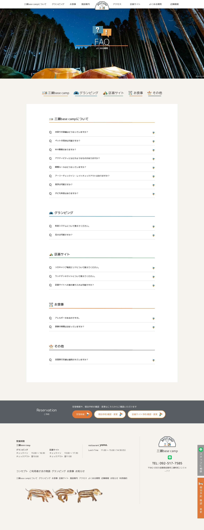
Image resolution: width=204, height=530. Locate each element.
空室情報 (80, 414)
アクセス (83, 478)
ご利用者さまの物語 (39, 471)
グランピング (88, 93)
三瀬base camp (58, 93)
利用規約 (123, 478)
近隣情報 (105, 478)
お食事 (138, 93)
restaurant (98, 445)
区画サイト (116, 93)
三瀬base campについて (26, 478)
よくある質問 (94, 478)
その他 (157, 93)
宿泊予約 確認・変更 (108, 414)
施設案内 (74, 478)
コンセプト (22, 471)
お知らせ (80, 471)
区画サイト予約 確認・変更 (144, 414)
